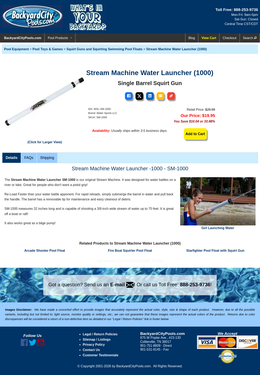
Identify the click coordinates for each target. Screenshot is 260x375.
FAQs (28, 158)
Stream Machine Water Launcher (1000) (176, 49)
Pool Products (58, 38)
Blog (191, 38)
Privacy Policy (94, 344)
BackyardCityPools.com (22, 38)
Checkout (229, 38)
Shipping (47, 158)
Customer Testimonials (100, 355)
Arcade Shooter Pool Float (44, 250)
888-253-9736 (246, 10)
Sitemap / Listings (96, 339)
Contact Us (91, 350)
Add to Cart (195, 134)
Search (250, 38)
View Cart (209, 38)
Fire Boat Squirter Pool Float (130, 250)
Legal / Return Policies (100, 334)
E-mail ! (122, 284)
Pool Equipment (16, 49)
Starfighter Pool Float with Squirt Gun (215, 250)
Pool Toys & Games (47, 49)
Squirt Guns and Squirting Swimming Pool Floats (104, 49)
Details (11, 158)
